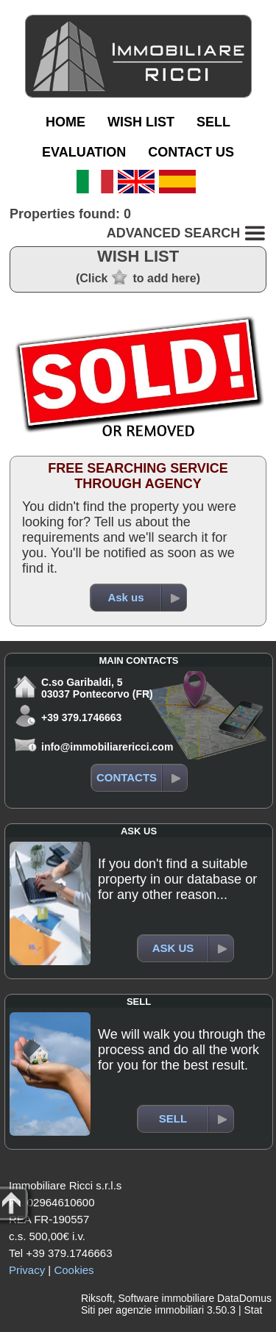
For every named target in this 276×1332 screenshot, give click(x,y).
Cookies (73, 1270)
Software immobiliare (166, 1298)
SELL (213, 122)
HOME (65, 122)
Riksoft (97, 1298)
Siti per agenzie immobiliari (142, 1310)
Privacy (27, 1270)
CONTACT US (191, 152)
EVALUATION (84, 152)
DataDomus (244, 1298)
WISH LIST (140, 122)
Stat (253, 1310)
